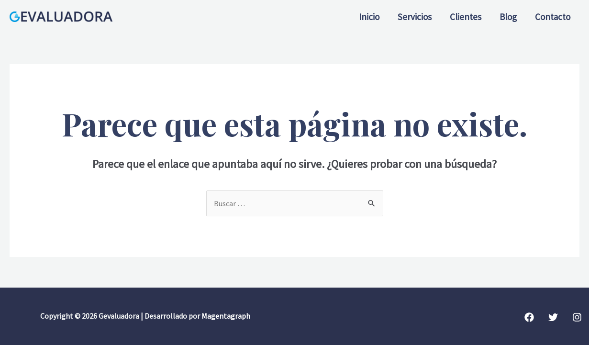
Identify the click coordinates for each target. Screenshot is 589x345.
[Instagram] (577, 317)
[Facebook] (529, 317)
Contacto (552, 16)
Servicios (415, 16)
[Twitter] (553, 317)
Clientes (465, 16)
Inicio (369, 16)
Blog (508, 16)
